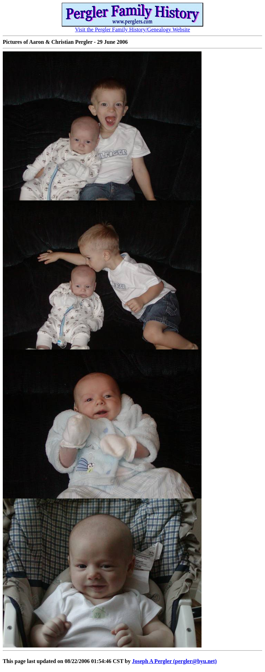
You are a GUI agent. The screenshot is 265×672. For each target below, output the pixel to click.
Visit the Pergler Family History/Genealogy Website (132, 27)
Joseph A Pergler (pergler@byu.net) (174, 661)
